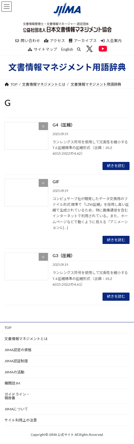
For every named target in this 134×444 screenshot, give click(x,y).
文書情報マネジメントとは (43, 84)
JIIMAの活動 (14, 372)
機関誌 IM (12, 383)
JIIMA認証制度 (16, 361)
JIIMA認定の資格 (17, 350)
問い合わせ (27, 40)
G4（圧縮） (63, 124)
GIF (55, 181)
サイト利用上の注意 (20, 420)
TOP (7, 327)
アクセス (54, 40)
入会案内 (111, 40)
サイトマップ (42, 49)
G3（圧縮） (63, 255)
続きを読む (116, 165)
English (67, 49)
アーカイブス (83, 40)
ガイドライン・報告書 (17, 396)
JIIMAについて (16, 409)
